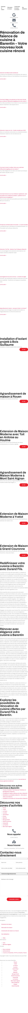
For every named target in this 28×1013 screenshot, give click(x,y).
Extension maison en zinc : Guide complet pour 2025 (13, 130)
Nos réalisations (5, 934)
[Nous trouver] (14, 842)
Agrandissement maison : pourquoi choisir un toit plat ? (13, 308)
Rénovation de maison (9, 8)
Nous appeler (14, 834)
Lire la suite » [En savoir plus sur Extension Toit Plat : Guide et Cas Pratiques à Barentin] (3, 255)
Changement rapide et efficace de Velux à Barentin (15, 793)
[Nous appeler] (14, 831)
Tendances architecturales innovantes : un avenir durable (14, 224)
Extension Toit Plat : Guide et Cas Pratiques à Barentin (13, 249)
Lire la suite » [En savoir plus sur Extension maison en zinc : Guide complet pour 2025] (3, 136)
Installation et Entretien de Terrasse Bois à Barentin (15, 798)
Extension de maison (3, 8)
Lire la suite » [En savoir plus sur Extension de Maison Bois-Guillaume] (3, 79)
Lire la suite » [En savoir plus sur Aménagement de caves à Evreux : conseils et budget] (3, 284)
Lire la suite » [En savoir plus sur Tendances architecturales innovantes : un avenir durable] (3, 230)
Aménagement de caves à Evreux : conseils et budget (13, 276)
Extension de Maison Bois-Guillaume (9, 72)
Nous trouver (14, 845)
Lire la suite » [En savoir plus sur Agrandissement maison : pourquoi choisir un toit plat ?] (3, 314)
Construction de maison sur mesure (17, 8)
